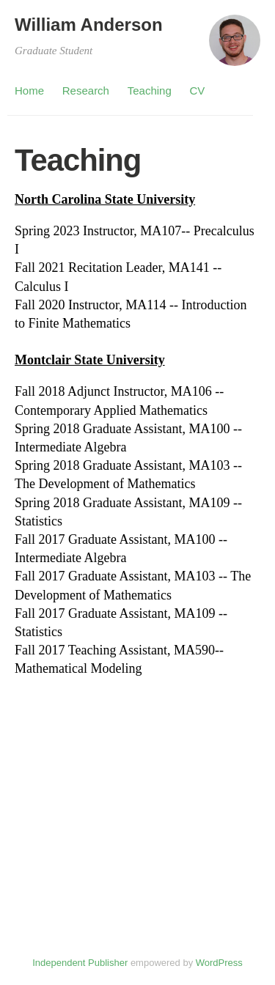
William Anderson (89, 24)
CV (197, 90)
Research (85, 90)
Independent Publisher (80, 962)
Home (29, 90)
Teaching (150, 90)
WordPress (219, 962)
